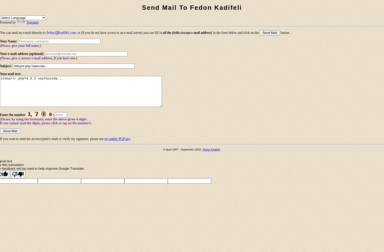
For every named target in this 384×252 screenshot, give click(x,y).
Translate (28, 22)
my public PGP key (117, 145)
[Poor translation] (18, 181)
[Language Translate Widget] (23, 17)
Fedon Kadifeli (211, 155)
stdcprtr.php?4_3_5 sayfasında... (90, 94)
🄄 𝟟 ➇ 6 (39, 120)
